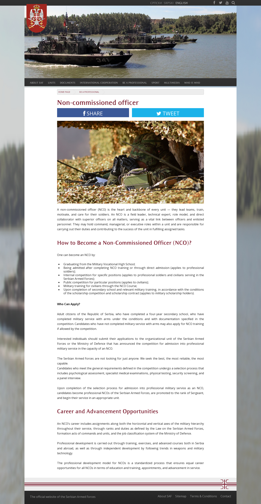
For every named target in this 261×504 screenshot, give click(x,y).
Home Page (64, 92)
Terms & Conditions (203, 496)
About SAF (165, 496)
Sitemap (180, 496)
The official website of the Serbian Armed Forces (63, 497)
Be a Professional (89, 92)
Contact (226, 496)
